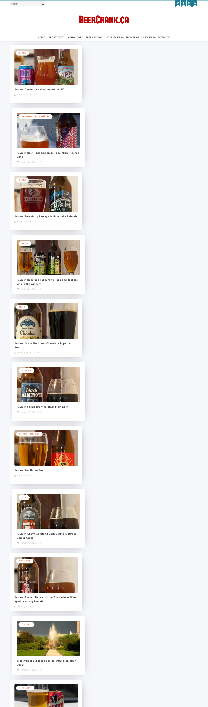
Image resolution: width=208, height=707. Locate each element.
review (23, 53)
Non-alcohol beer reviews (85, 37)
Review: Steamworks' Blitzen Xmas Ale (107, 597)
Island (23, 180)
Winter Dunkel (92, 434)
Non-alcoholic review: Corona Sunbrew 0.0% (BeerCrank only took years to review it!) (170, 165)
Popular (159, 121)
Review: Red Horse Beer (30, 280)
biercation (91, 307)
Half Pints (90, 497)
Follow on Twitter (171, 71)
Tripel (89, 561)
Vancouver (25, 497)
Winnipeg (24, 434)
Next (86, 620)
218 (77, 620)
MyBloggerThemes (49, 701)
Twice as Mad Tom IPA (96, 370)
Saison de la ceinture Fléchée (100, 53)
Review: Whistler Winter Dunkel (102, 470)
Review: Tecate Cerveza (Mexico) (36, 407)
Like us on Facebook (156, 37)
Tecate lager (26, 370)
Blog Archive (182, 121)
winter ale (91, 180)
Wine (88, 243)
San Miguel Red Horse (30, 243)
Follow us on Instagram (123, 37)
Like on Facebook (171, 78)
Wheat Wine (25, 307)
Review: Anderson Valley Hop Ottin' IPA (40, 89)
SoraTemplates (29, 701)
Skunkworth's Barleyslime (32, 561)
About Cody (56, 37)
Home (41, 37)
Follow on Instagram (171, 85)
